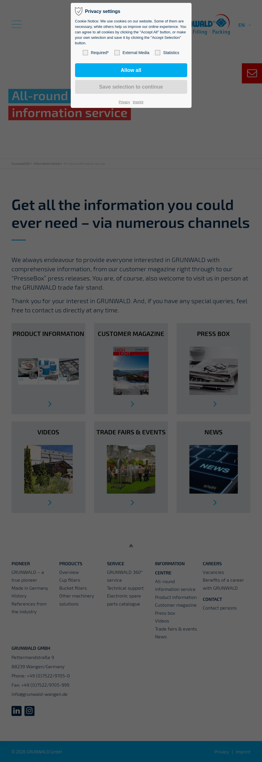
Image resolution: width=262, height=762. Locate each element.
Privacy (124, 102)
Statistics (167, 52)
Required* (96, 52)
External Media (131, 52)
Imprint (138, 102)
